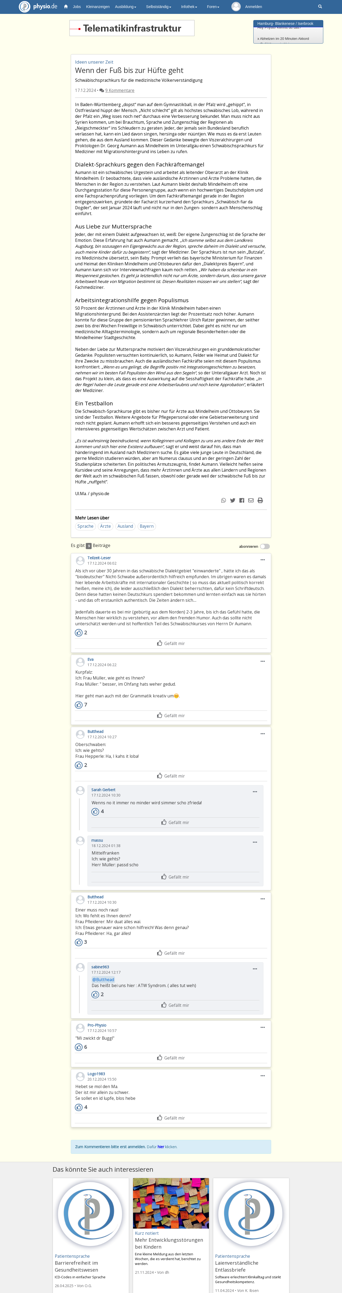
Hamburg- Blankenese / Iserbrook (285, 23)
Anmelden (253, 7)
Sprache (85, 526)
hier (161, 1146)
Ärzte (105, 526)
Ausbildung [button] (125, 7)
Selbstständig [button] (158, 7)
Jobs (77, 7)
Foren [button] (213, 7)
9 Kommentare (119, 90)
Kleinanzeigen (98, 7)
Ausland (125, 526)
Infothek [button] (189, 7)
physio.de (36, 7)
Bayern (147, 526)
